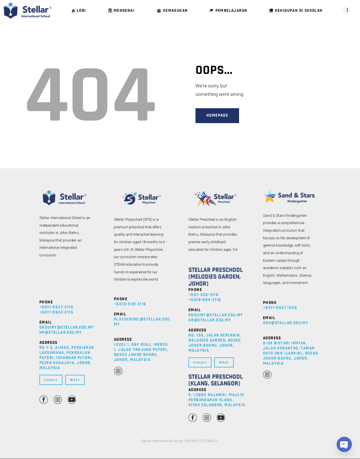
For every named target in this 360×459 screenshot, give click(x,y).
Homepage (217, 115)
